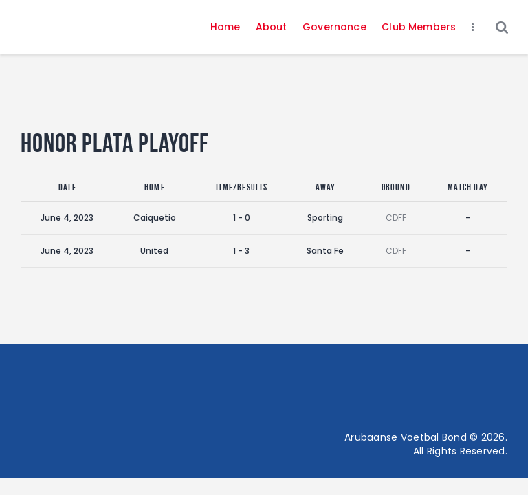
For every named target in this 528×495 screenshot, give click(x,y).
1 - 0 (241, 217)
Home (154, 187)
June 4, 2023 (67, 217)
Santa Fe (325, 250)
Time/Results (241, 187)
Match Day (468, 187)
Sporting (325, 217)
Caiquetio (154, 217)
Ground (396, 187)
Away (326, 187)
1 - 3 (241, 250)
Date (67, 187)
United (154, 250)
